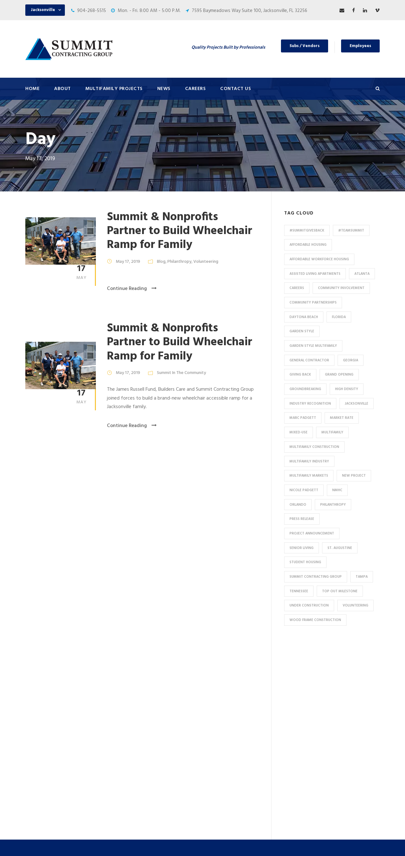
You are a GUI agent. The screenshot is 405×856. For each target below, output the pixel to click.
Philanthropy (179, 261)
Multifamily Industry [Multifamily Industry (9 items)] (309, 461)
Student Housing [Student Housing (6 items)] (305, 562)
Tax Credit (132, 760)
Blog (161, 261)
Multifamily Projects (114, 89)
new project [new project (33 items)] (354, 476)
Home (32, 89)
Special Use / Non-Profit (146, 791)
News (164, 89)
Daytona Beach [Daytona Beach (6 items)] (304, 317)
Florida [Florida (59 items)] (339, 317)
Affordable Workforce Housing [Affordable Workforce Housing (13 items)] (319, 259)
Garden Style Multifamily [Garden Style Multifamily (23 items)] (313, 346)
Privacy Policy (258, 842)
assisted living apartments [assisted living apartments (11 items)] (315, 274)
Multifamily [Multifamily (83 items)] (332, 432)
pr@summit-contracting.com (342, 791)
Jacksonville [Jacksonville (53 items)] (356, 404)
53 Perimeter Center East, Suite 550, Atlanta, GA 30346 (335, 752)
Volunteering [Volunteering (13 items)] (355, 605)
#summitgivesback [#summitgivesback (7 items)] (307, 230)
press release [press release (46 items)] (302, 519)
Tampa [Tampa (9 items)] (362, 577)
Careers (195, 89)
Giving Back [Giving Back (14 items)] (300, 374)
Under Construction (142, 687)
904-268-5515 (91, 11)
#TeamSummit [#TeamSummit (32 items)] (351, 230)
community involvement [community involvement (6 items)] (341, 288)
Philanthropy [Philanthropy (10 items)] (333, 505)
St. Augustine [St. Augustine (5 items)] (339, 548)
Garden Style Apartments (148, 708)
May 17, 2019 (128, 261)
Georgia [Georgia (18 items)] (350, 360)
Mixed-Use (133, 770)
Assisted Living (137, 739)
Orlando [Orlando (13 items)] (298, 505)
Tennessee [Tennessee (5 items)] (299, 591)
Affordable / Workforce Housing (155, 781)
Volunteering (205, 261)
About (62, 89)
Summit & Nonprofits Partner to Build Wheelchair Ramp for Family (179, 231)
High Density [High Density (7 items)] (346, 389)
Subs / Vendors (305, 46)
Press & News (226, 681)
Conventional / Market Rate (150, 697)
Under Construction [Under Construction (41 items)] (309, 605)
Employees (360, 46)
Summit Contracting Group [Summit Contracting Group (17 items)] (316, 577)
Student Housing (139, 801)
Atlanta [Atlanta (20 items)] (362, 274)
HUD (126, 749)
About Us (222, 671)
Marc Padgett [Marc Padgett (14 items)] (303, 418)
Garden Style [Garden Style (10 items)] (302, 331)
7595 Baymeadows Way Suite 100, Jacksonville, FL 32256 (249, 11)
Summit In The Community (181, 373)
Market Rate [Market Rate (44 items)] (341, 418)
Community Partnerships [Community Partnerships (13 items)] (313, 302)
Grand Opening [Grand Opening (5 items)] (339, 374)
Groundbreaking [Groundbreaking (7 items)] (305, 389)
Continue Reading (132, 289)
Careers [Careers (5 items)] (297, 288)
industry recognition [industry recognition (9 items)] (310, 404)
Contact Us (235, 89)
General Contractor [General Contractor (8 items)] (309, 360)
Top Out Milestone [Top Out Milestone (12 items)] (340, 591)
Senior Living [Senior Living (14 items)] (302, 548)
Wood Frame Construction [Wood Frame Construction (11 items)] (315, 620)
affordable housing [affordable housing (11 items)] (308, 245)
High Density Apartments (148, 718)
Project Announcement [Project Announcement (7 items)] (312, 533)
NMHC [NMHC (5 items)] (337, 490)
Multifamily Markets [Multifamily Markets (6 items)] (309, 476)
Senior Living (134, 728)
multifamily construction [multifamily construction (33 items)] (314, 447)
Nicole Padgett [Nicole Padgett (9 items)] (304, 490)
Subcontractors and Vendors (242, 702)
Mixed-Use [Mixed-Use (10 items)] (299, 432)
